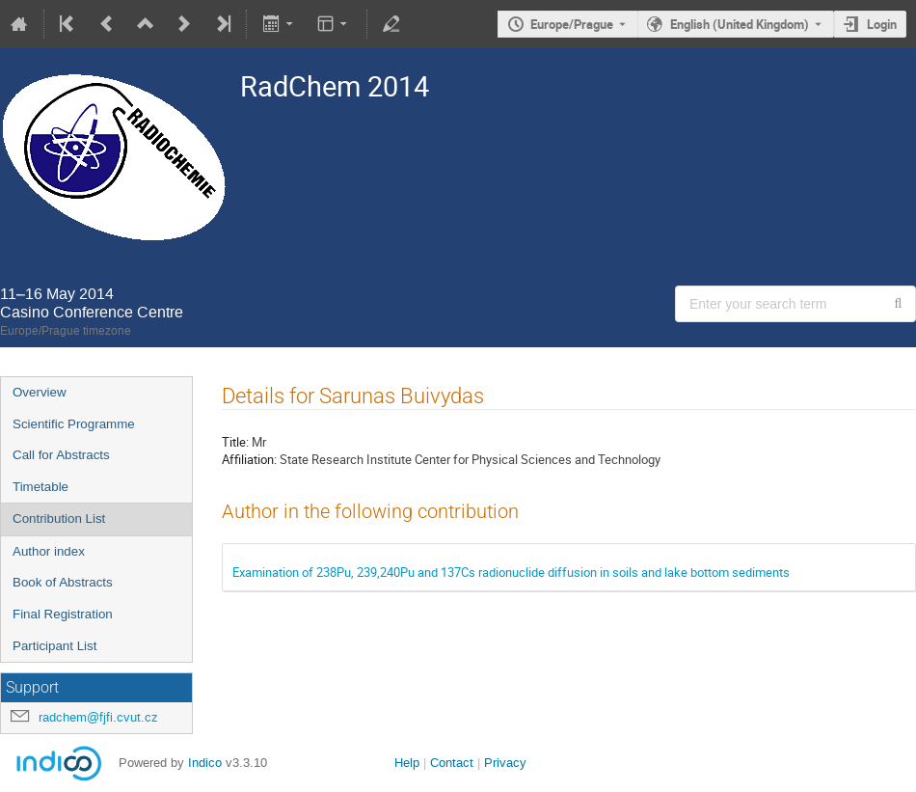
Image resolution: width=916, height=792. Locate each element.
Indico (205, 762)
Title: (235, 442)
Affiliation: (249, 459)
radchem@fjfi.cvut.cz (98, 717)
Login (882, 24)
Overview (40, 392)
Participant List (54, 646)
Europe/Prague (571, 24)
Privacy (505, 762)
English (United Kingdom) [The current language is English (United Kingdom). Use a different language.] (739, 24)
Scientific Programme (74, 424)
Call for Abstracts (61, 455)
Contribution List (59, 518)
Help (406, 762)
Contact (451, 762)
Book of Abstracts (63, 582)
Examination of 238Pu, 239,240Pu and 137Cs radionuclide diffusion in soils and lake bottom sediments (511, 572)
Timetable (40, 486)
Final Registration (63, 614)
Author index (49, 551)
